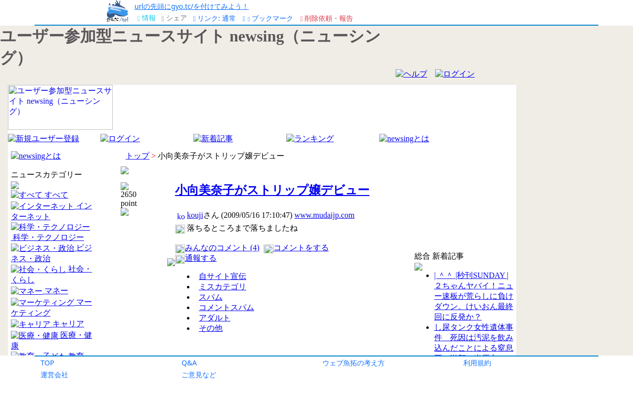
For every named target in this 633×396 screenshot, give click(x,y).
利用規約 (477, 362)
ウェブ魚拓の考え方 (353, 362)
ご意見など (198, 374)
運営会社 (54, 374)
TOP (47, 362)
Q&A (189, 362)
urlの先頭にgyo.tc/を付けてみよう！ (192, 6)
